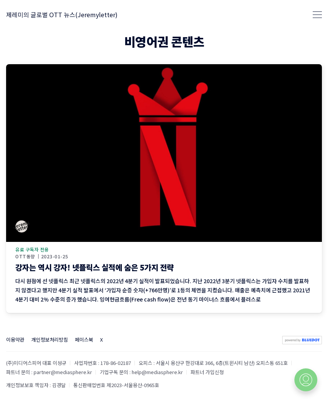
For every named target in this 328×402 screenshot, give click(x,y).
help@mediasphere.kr (157, 372)
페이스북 (84, 339)
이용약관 (15, 339)
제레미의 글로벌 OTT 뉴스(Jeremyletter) (62, 14)
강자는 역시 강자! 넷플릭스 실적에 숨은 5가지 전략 (94, 267)
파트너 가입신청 (207, 372)
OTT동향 (25, 256)
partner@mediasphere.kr (63, 372)
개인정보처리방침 (49, 339)
